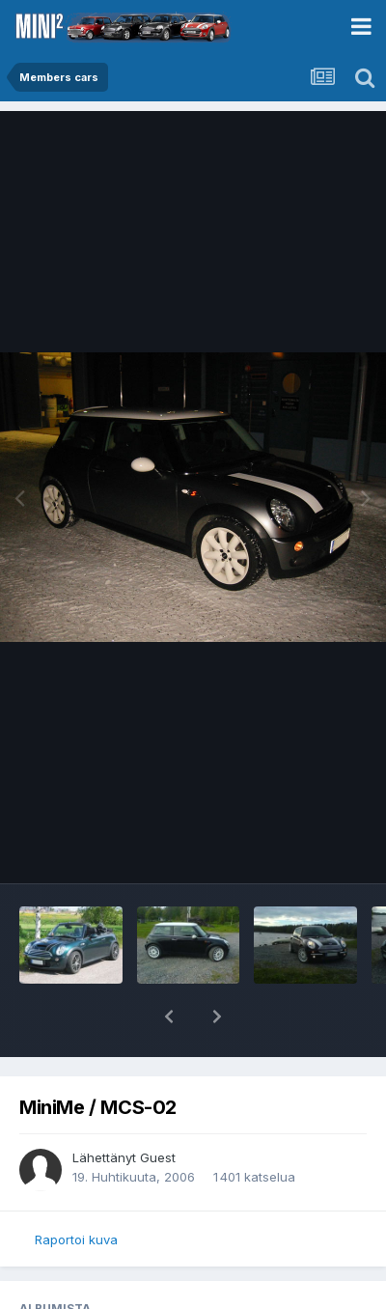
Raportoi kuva (76, 1239)
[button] (169, 1016)
